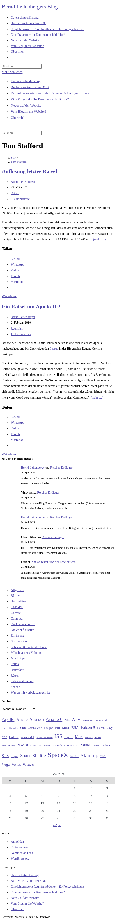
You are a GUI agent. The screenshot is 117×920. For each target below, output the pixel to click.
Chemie (16, 613)
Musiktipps (18, 658)
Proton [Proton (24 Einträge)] (47, 745)
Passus (54, 348)
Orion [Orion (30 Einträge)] (33, 745)
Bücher (15, 595)
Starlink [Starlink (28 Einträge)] (74, 756)
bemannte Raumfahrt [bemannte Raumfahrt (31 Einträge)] (95, 720)
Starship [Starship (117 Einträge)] (89, 755)
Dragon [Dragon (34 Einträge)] (48, 728)
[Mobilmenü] (12, 72)
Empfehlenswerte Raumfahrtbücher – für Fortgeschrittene (50, 93)
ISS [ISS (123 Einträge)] (58, 736)
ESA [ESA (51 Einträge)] (75, 727)
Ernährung (17, 635)
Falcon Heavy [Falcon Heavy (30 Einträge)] (105, 728)
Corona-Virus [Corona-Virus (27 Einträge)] (35, 728)
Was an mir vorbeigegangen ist (30, 692)
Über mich (18, 117)
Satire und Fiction (22, 681)
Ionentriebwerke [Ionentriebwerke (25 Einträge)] (44, 737)
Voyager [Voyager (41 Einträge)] (28, 764)
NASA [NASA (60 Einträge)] (22, 745)
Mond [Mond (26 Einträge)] (97, 737)
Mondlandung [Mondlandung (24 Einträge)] (8, 745)
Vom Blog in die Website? (28, 111)
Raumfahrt (17, 328)
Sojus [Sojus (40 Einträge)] (14, 756)
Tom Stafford (18, 161)
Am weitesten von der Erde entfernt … (55, 562)
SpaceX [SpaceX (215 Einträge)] (58, 754)
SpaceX (16, 687)
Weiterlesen (9, 296)
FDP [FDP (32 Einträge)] (4, 737)
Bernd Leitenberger (23, 181)
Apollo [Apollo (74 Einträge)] (8, 719)
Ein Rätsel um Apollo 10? (31, 306)
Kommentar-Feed (22, 853)
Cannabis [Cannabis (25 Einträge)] (13, 728)
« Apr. (57, 825)
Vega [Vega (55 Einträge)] (6, 764)
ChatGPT (17, 607)
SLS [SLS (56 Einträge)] (5, 756)
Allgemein (17, 590)
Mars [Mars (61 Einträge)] (79, 737)
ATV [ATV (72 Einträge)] (76, 719)
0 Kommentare (20, 199)
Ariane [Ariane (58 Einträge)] (22, 719)
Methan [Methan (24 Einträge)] (89, 737)
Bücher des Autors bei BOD (30, 87)
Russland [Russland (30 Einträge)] (72, 745)
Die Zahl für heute (22, 630)
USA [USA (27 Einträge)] (103, 756)
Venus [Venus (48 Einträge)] (16, 764)
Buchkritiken (19, 601)
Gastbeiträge (19, 641)
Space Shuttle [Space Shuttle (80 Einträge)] (33, 755)
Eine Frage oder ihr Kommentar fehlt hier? (40, 99)
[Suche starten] (44, 133)
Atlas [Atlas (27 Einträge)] (67, 720)
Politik (15, 664)
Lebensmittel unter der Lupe (29, 647)
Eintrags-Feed (20, 847)
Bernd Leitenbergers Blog (30, 7)
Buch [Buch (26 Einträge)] (4, 728)
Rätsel (15, 193)
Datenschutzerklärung (26, 81)
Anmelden (17, 841)
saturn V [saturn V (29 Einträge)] (96, 745)
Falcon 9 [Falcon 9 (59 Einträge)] (88, 727)
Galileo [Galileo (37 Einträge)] (13, 737)
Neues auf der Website (26, 105)
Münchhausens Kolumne (26, 652)
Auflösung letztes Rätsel (29, 171)
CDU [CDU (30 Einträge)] (23, 728)
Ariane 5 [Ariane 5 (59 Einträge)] (37, 719)
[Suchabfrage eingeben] (22, 66)
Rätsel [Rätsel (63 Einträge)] (84, 745)
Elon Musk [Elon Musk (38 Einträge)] (62, 728)
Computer (17, 618)
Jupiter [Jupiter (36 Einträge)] (68, 737)
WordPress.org (20, 858)
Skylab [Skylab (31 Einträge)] (107, 745)
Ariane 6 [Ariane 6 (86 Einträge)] (54, 719)
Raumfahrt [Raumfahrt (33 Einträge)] (58, 745)
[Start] (13, 157)
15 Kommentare (21, 334)
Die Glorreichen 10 (23, 624)
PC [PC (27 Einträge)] (40, 745)
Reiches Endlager (61, 467)
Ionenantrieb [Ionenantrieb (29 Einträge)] (27, 737)
